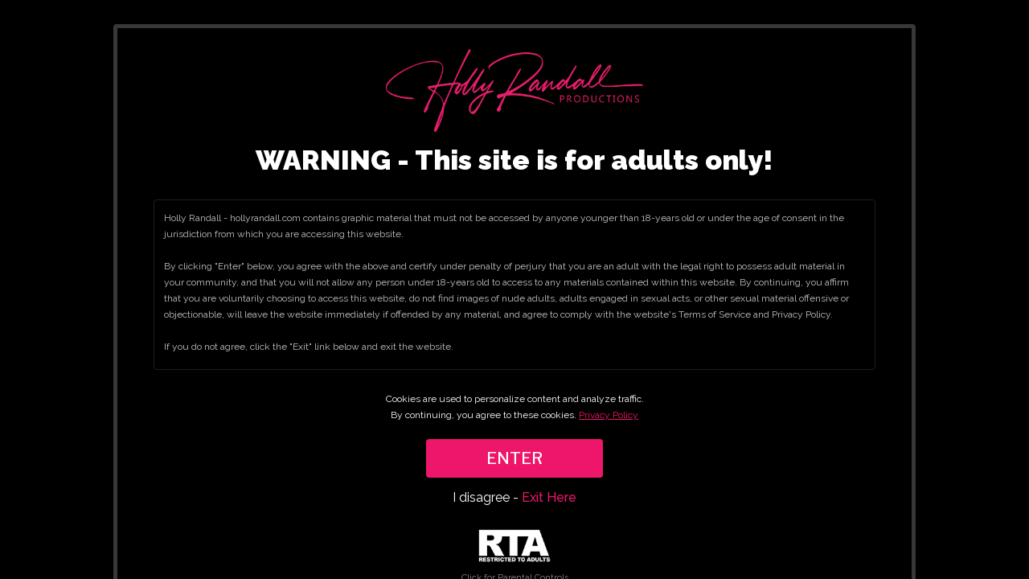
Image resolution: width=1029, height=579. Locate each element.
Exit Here (549, 497)
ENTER (514, 458)
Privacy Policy (608, 415)
